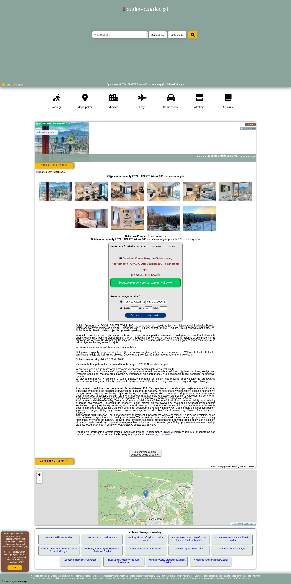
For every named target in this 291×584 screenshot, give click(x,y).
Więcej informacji (53, 164)
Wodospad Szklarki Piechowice (145, 548)
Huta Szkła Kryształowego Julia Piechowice (123, 561)
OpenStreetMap (248, 524)
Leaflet (234, 524)
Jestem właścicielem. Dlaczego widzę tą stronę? (145, 453)
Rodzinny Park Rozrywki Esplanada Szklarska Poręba (102, 550)
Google (8, 539)
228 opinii (183, 239)
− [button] (39, 480)
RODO (21, 562)
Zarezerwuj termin (54, 460)
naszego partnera (160, 434)
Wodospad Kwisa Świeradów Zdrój (211, 560)
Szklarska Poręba (46, 132)
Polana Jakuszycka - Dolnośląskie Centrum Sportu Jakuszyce (189, 538)
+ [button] (39, 475)
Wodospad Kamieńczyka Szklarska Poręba (145, 538)
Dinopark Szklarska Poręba (232, 548)
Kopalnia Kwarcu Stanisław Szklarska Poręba (167, 561)
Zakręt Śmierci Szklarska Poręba (80, 560)
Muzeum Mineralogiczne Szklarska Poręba (232, 538)
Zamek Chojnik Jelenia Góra (189, 548)
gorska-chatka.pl (145, 9)
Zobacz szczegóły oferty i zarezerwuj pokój (146, 282)
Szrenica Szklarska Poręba (59, 537)
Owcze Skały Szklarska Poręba (102, 537)
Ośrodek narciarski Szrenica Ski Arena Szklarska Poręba (59, 550)
